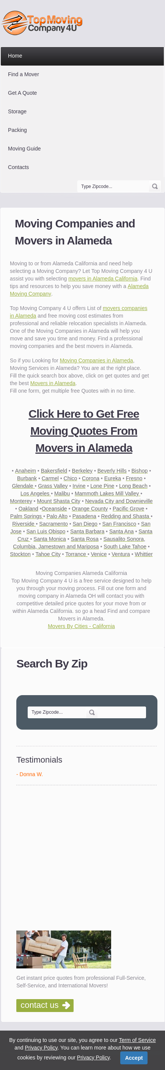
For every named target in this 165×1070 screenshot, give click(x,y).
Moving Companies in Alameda (96, 360)
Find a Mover (23, 74)
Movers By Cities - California (81, 626)
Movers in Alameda (52, 383)
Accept (134, 1058)
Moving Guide (24, 149)
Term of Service (137, 1040)
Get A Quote (22, 93)
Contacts (18, 167)
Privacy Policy (41, 1048)
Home (15, 56)
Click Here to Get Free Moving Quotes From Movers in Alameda (83, 430)
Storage (17, 111)
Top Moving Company (44, 23)
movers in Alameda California (102, 279)
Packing (17, 130)
